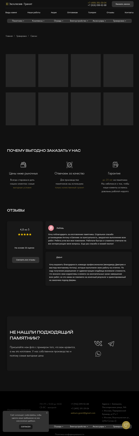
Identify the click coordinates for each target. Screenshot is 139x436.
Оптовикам (72, 12)
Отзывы (110, 12)
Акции (54, 12)
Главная (9, 36)
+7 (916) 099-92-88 (97, 5)
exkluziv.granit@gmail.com (83, 413)
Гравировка (21, 36)
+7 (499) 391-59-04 (97, 3)
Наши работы (33, 12)
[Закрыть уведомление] (46, 413)
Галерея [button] (92, 12)
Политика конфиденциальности (69, 434)
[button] (123, 4)
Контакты (129, 12)
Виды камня (11, 12)
